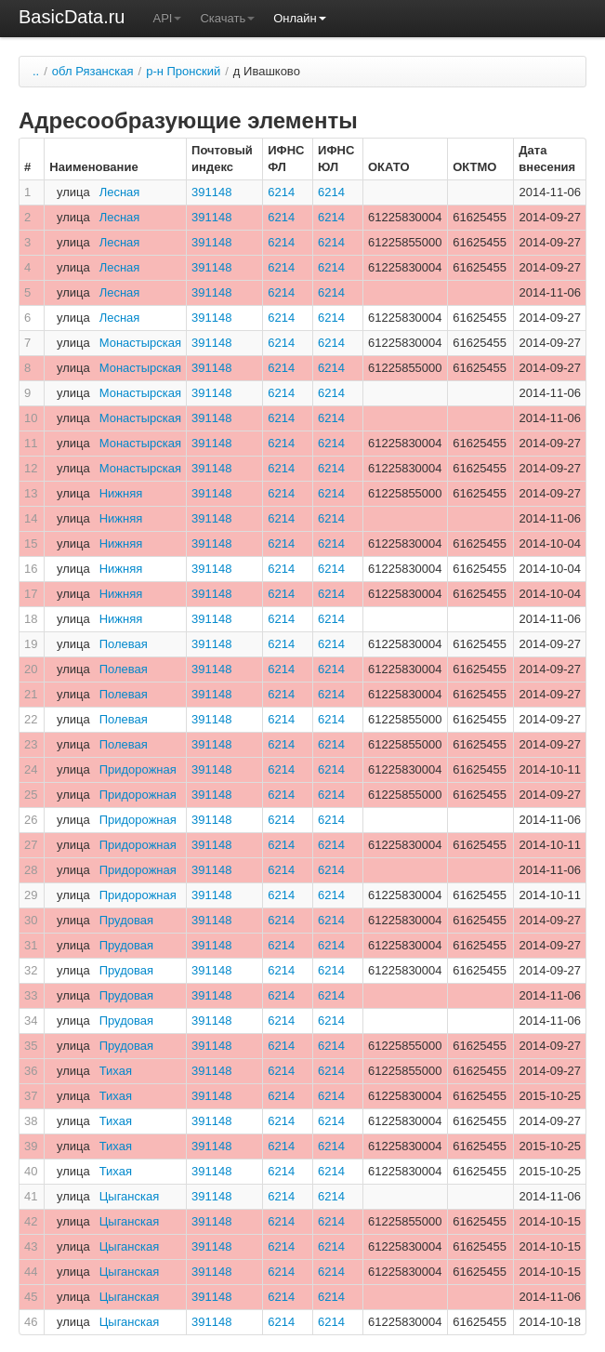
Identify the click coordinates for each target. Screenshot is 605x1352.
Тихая (115, 1071)
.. (36, 71)
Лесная (119, 192)
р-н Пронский (183, 71)
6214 (281, 192)
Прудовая (126, 920)
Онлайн (299, 18)
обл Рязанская (93, 71)
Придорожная (138, 769)
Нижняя (121, 493)
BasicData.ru (72, 17)
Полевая (123, 644)
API (167, 18)
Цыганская (129, 1196)
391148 (211, 192)
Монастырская (140, 343)
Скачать (227, 18)
